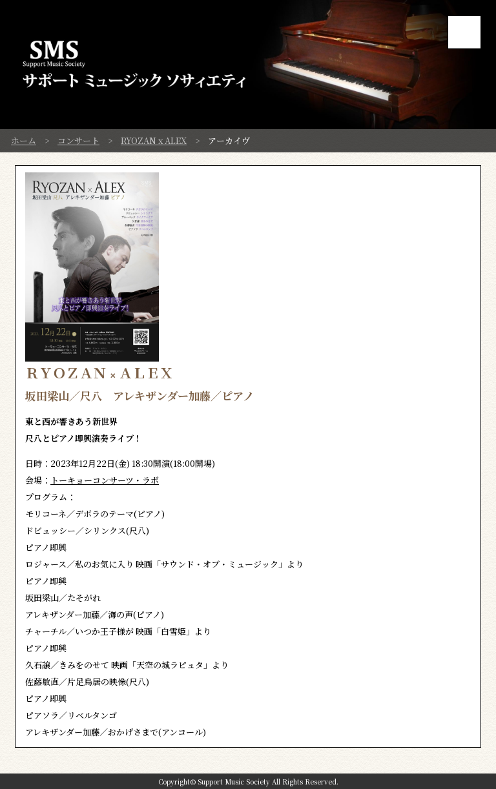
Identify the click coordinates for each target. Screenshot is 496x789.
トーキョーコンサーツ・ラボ (104, 480)
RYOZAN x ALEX (154, 140)
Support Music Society (234, 781)
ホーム (23, 140)
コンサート (78, 140)
